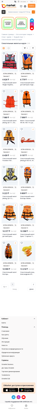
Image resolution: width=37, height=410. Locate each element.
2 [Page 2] (33, 284)
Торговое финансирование (11, 371)
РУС (32, 1)
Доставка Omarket (8, 368)
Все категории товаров (24, 34)
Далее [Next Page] (31, 289)
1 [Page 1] (12, 284)
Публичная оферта (8, 356)
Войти (31, 6)
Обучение (5, 338)
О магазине (5, 331)
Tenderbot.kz (6, 375)
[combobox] (26, 48)
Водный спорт (18, 37)
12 (5, 287)
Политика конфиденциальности (12, 349)
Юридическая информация (11, 352)
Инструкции (5, 342)
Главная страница (8, 34)
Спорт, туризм (6, 37)
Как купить (5, 335)
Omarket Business (7, 364)
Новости (4, 345)
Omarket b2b (6, 379)
